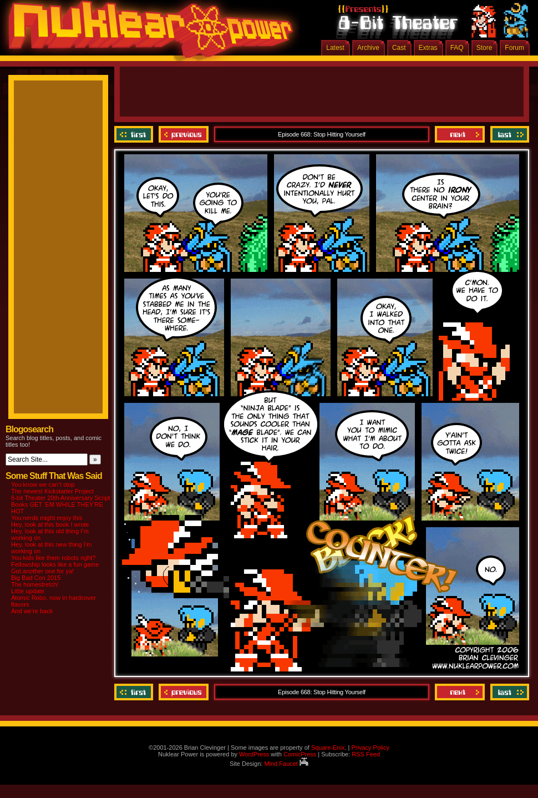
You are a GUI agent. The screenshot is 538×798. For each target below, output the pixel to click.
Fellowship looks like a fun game (55, 564)
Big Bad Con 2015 (35, 577)
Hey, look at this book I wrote (50, 524)
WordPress (254, 754)
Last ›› (508, 134)
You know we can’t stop (43, 484)
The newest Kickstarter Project (52, 491)
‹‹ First (135, 134)
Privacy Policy (370, 747)
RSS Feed (366, 754)
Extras (428, 48)
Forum (514, 48)
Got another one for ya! (42, 571)
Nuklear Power (147, 33)
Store (484, 48)
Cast (399, 48)
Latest (335, 48)
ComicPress (299, 754)
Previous (183, 134)
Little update (27, 591)
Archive (368, 48)
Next (460, 134)
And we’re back (32, 611)
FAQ (457, 48)
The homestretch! (35, 584)
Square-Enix (328, 747)
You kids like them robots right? (53, 557)
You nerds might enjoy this (47, 517)
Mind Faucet (286, 763)
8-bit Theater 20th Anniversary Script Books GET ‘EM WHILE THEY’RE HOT (60, 504)
